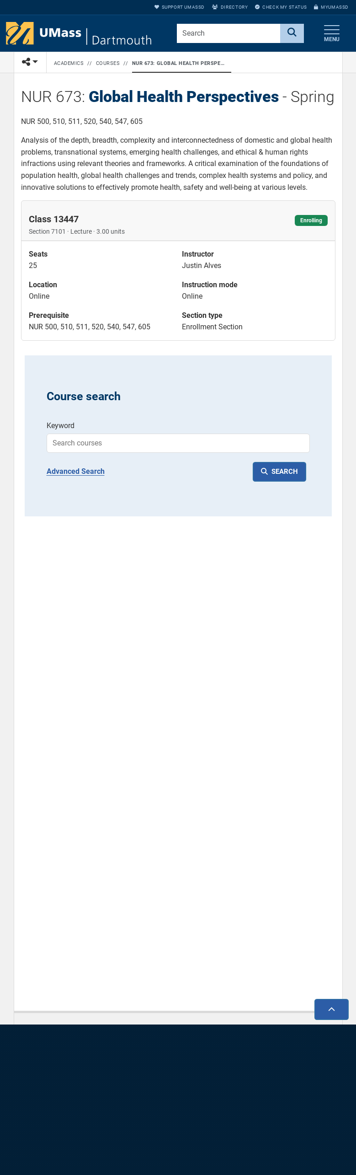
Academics (69, 63)
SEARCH (284, 471)
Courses (108, 63)
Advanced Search (76, 471)
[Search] (292, 33)
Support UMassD (179, 7)
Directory (230, 7)
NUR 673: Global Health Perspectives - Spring (180, 63)
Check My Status (281, 7)
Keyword (60, 425)
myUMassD (331, 7)
